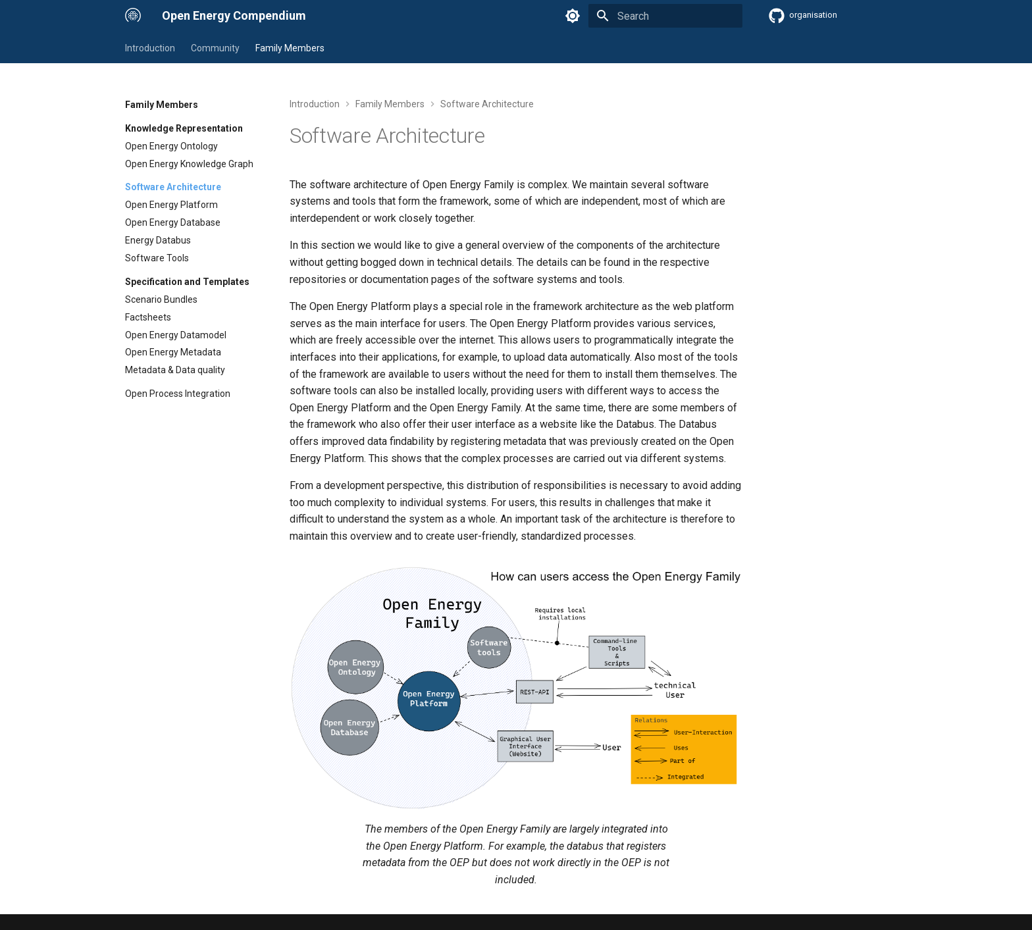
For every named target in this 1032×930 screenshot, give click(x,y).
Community (215, 48)
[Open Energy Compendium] (133, 16)
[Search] (665, 16)
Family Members (289, 48)
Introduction (150, 48)
